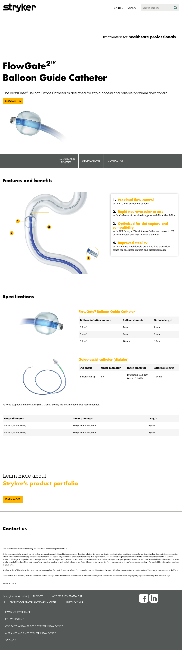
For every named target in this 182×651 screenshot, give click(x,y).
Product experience (17, 612)
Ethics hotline (14, 619)
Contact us (13, 101)
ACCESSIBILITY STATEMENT (67, 596)
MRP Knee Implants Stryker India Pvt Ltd (30, 633)
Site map (10, 640)
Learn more (12, 499)
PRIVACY (38, 596)
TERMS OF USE (74, 601)
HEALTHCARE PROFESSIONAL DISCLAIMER (33, 601)
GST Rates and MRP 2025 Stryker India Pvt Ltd (34, 626)
